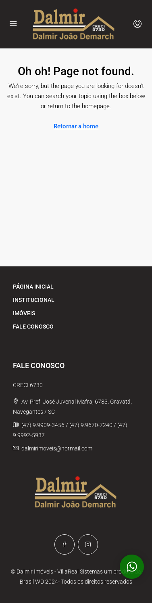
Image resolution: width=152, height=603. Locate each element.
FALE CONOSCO (33, 326)
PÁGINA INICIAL (33, 286)
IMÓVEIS (24, 313)
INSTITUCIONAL (33, 300)
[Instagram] (88, 544)
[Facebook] (64, 544)
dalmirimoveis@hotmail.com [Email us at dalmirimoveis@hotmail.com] (56, 448)
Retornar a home (76, 126)
